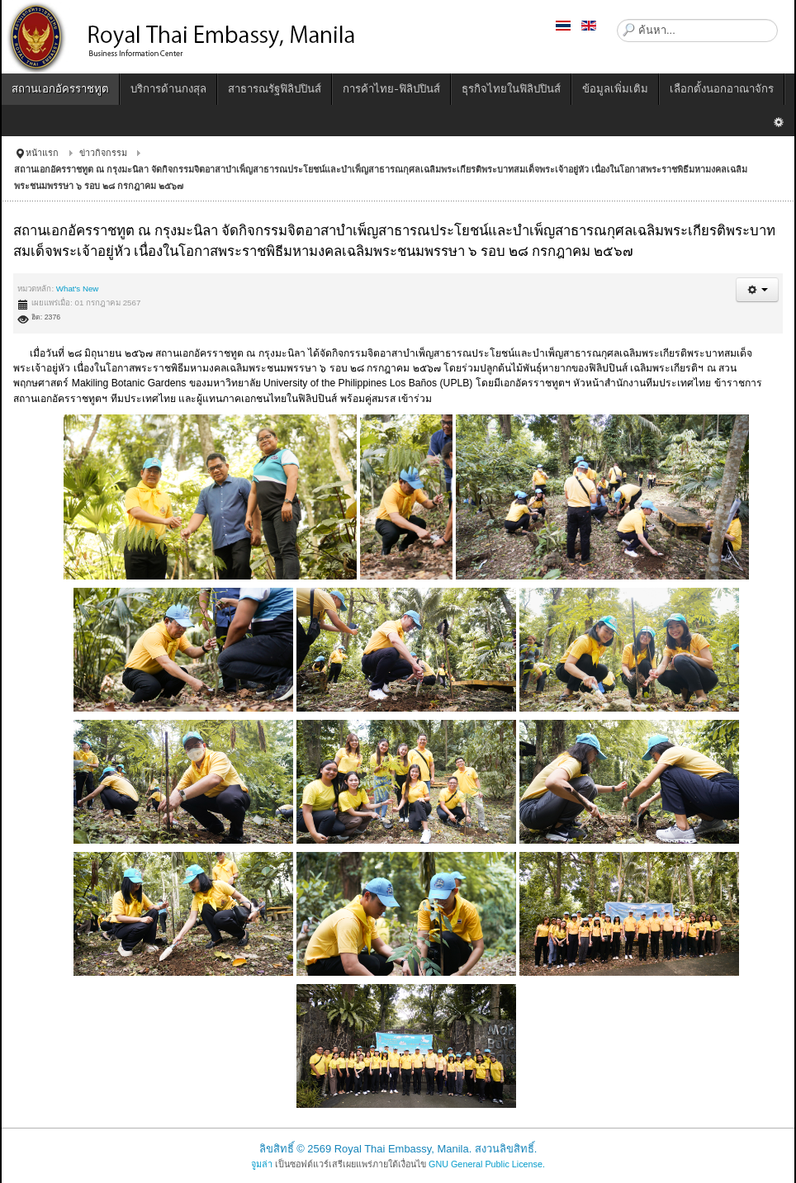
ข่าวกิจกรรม (103, 153)
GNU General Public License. (487, 1164)
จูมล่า (261, 1164)
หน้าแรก (42, 153)
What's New (77, 288)
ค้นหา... (617, 19)
